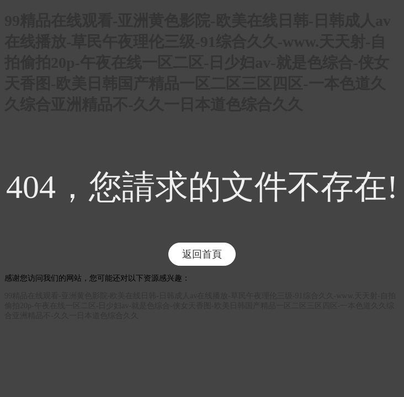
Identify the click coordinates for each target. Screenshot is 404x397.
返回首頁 (202, 254)
